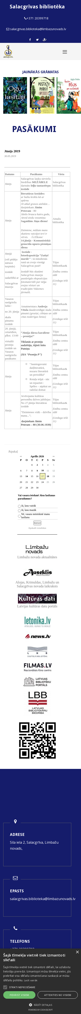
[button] (40, 1005)
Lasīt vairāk (31, 980)
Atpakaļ (13, 451)
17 (42, 476)
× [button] (77, 952)
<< (21, 456)
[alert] (40, 981)
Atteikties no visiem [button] (57, 995)
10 (42, 470)
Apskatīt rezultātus (37, 528)
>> (54, 456)
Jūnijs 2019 (12, 151)
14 (26, 476)
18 (48, 476)
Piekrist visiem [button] (19, 995)
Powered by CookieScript (40, 1009)
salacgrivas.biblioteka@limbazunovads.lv (42, 898)
